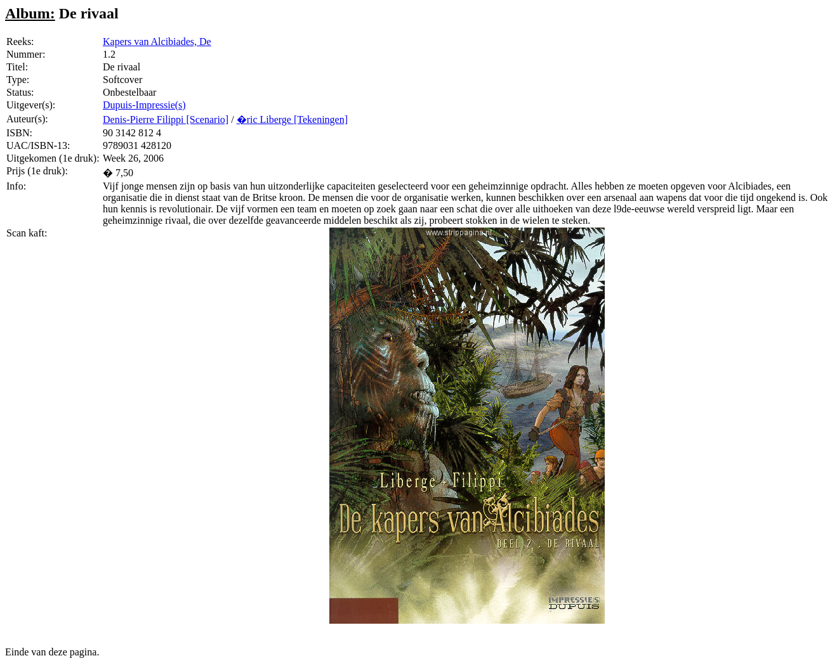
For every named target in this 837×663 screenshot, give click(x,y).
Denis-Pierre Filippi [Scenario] (165, 119)
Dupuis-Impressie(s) (144, 105)
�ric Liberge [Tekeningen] (292, 119)
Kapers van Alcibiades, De (157, 41)
